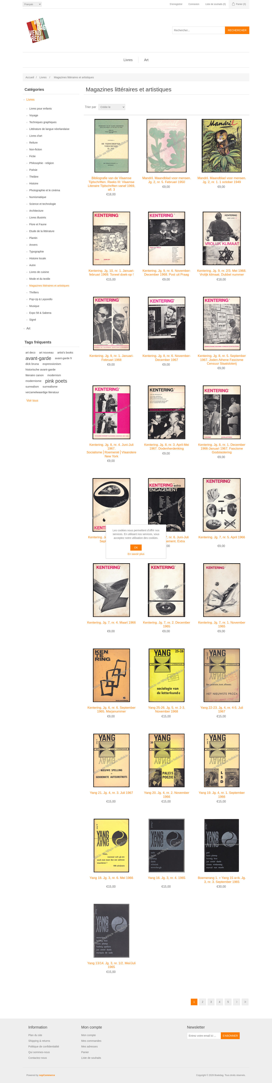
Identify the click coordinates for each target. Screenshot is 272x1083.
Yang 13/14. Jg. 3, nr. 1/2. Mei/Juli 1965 (111, 965)
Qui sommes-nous (39, 1052)
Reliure (33, 142)
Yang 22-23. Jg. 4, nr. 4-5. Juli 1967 (221, 709)
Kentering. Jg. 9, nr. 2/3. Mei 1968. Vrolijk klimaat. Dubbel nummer (221, 272)
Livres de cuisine (39, 271)
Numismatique (37, 197)
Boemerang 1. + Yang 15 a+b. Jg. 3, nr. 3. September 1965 (222, 879)
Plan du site (35, 1035)
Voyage (33, 115)
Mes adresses (89, 1046)
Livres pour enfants (40, 108)
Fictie (32, 156)
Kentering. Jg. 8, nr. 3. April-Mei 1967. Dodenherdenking (166, 446)
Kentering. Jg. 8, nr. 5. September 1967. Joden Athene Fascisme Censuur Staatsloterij (222, 359)
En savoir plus (136, 553)
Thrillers (34, 292)
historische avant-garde (41, 369)
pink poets (56, 381)
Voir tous (32, 400)
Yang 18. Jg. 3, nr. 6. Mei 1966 (111, 878)
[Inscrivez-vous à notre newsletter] (204, 1035)
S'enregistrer (176, 4)
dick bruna (32, 363)
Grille (239, 107)
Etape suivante (236, 1002)
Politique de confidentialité (43, 1046)
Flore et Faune (37, 224)
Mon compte (88, 1035)
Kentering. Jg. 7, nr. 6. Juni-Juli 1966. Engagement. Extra (166, 539)
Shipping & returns (39, 1040)
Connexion (194, 4)
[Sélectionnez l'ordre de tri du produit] (111, 107)
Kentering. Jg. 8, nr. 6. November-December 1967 (166, 357)
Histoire (33, 183)
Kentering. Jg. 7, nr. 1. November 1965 (221, 624)
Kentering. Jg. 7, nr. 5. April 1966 (222, 537)
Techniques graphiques (42, 122)
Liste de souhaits (91, 1057)
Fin (245, 1002)
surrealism (32, 386)
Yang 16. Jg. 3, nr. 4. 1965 (166, 878)
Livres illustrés (37, 217)
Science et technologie (42, 203)
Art (146, 60)
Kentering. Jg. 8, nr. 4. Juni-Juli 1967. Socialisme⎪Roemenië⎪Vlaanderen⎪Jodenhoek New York (111, 450)
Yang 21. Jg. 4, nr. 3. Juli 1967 (111, 793)
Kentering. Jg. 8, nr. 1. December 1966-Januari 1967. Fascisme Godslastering (221, 448)
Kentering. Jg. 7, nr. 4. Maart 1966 (111, 622)
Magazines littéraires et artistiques (49, 285)
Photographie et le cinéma (44, 190)
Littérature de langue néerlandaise (49, 129)
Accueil (30, 77)
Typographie (36, 251)
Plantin (33, 237)
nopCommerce (47, 1075)
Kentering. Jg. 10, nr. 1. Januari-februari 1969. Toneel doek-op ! (111, 272)
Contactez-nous (37, 1057)
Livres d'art (35, 135)
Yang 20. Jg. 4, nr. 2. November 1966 (166, 794)
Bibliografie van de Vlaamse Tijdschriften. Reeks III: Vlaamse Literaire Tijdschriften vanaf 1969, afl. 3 (111, 183)
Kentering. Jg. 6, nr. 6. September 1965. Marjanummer (111, 709)
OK (136, 547)
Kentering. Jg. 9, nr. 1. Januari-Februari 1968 (111, 357)
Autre (32, 265)
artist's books (65, 352)
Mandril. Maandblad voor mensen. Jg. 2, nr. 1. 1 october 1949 (221, 180)
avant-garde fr (63, 358)
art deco (30, 352)
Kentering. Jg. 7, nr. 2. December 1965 (166, 624)
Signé (32, 319)
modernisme (33, 380)
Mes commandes (91, 1040)
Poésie (33, 169)
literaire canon (35, 375)
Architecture (36, 210)
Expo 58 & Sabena (40, 312)
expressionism (52, 363)
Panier (85, 1052)
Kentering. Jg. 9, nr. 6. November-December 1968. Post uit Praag (166, 272)
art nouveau (46, 352)
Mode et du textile (39, 278)
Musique (34, 306)
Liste (246, 107)
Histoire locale (37, 258)
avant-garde (38, 358)
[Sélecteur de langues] (32, 4)
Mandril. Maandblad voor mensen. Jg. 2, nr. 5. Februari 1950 (166, 180)
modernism (54, 375)
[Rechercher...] (198, 30)
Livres (128, 60)
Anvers (33, 244)
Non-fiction (35, 149)
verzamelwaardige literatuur (42, 392)
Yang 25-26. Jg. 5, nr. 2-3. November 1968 (166, 709)
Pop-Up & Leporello (40, 299)
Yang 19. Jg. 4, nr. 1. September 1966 (222, 794)
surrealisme (50, 386)
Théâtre (33, 176)
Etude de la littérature (41, 231)
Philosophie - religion (41, 163)
